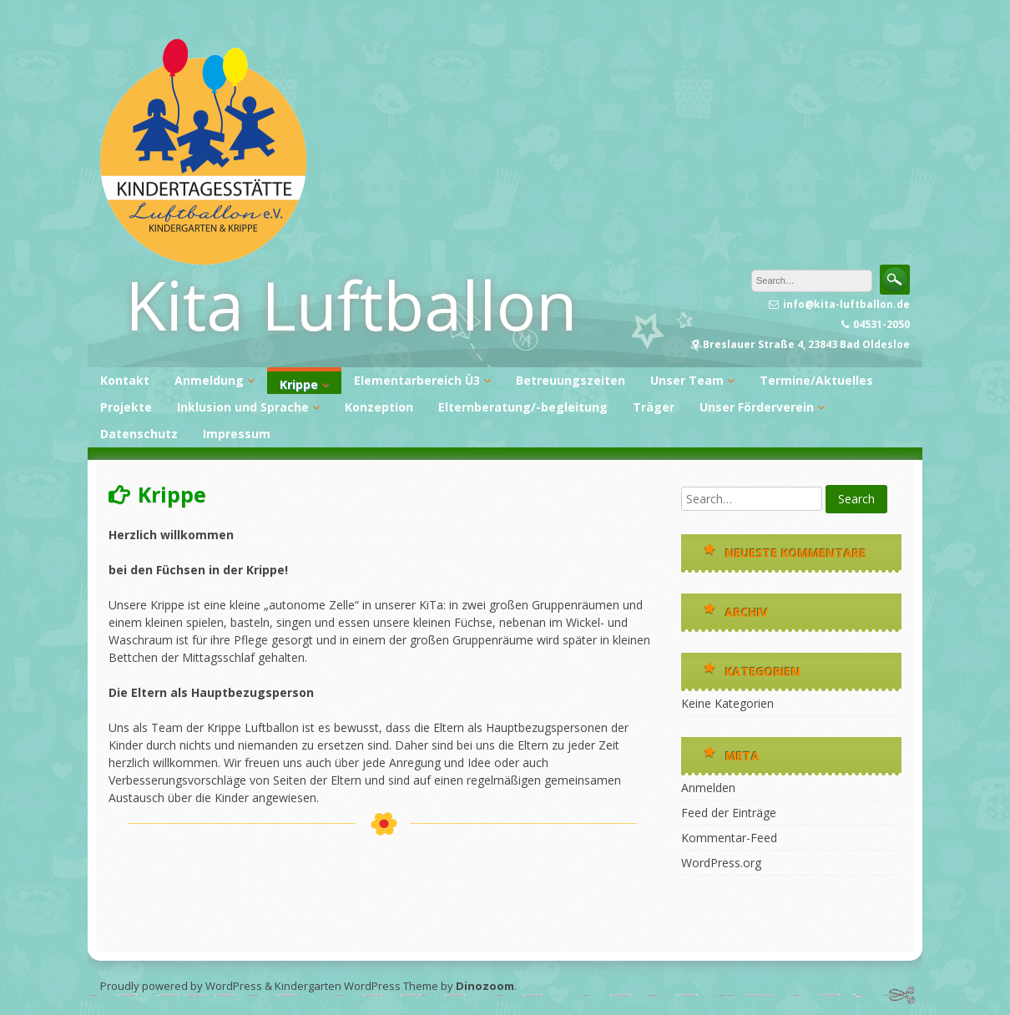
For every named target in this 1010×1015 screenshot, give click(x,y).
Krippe (299, 384)
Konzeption (379, 407)
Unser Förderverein (756, 407)
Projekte (126, 407)
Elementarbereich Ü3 (417, 380)
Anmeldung (209, 380)
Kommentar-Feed (729, 838)
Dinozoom (485, 985)
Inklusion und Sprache (243, 407)
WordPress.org (721, 863)
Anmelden (708, 787)
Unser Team (687, 380)
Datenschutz (139, 434)
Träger (653, 407)
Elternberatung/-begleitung (523, 407)
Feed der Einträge (728, 813)
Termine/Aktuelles (816, 380)
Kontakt (124, 380)
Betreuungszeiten (570, 380)
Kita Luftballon (351, 304)
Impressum (236, 434)
